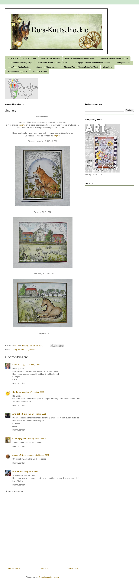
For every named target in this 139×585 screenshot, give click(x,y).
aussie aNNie (18, 455)
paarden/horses (29, 58)
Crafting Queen (19, 438)
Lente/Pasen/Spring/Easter (18, 67)
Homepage (43, 568)
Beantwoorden (18, 383)
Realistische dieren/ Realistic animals (52, 63)
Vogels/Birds (13, 58)
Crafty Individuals (19, 349)
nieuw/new (107, 67)
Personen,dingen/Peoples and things (79, 58)
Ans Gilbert (17, 414)
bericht (22, 125)
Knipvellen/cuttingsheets (17, 72)
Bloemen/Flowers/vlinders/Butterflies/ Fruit (81, 67)
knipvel (57, 136)
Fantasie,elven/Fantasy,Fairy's (20, 63)
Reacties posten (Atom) (49, 577)
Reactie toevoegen (14, 491)
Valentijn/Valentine (123, 63)
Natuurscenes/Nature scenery (47, 67)
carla (14, 364)
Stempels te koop (40, 72)
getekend (32, 349)
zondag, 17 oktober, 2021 (29, 364)
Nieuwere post (13, 568)
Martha (15, 471)
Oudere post (72, 568)
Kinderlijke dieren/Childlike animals (114, 58)
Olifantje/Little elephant (50, 58)
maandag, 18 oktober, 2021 (37, 455)
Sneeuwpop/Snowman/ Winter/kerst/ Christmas (91, 63)
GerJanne (16, 392)
